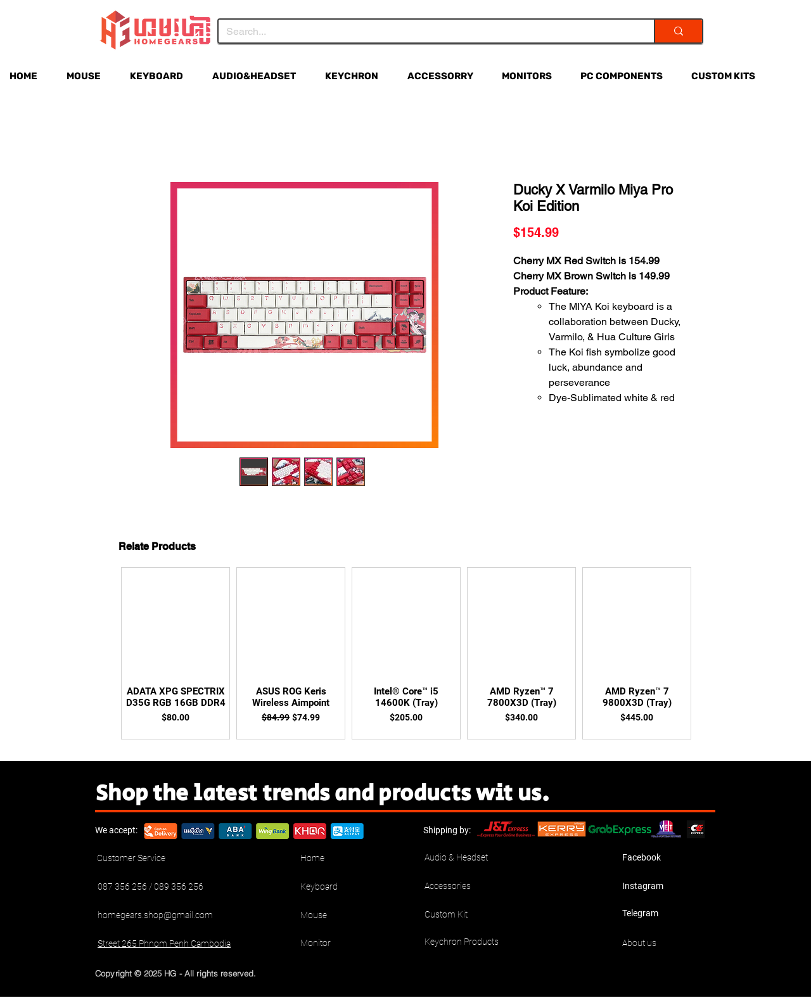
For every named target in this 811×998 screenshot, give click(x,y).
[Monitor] (345, 943)
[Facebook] (667, 858)
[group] (406, 653)
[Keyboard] (345, 887)
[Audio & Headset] (469, 858)
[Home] (345, 858)
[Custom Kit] (469, 915)
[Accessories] (469, 886)
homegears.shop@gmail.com (155, 915)
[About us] (667, 943)
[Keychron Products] (469, 942)
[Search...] (426, 32)
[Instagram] (667, 886)
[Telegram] (667, 914)
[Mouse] (345, 915)
